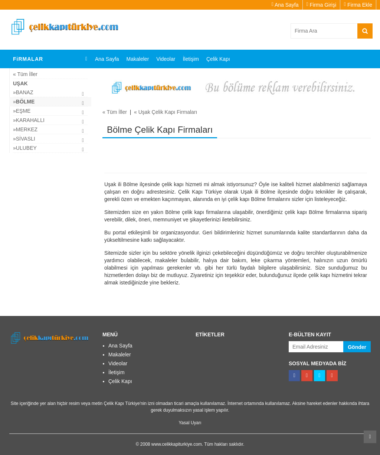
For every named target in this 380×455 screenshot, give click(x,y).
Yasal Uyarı (189, 422)
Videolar (165, 59)
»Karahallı (29, 120)
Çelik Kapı (218, 59)
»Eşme (21, 111)
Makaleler (138, 59)
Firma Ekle (358, 5)
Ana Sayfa (285, 5)
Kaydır (370, 437)
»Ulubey (25, 148)
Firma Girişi (322, 5)
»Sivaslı (24, 139)
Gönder (357, 347)
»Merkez (25, 129)
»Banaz (23, 92)
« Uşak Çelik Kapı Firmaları (165, 112)
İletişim (191, 59)
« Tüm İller (25, 74)
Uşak (20, 83)
